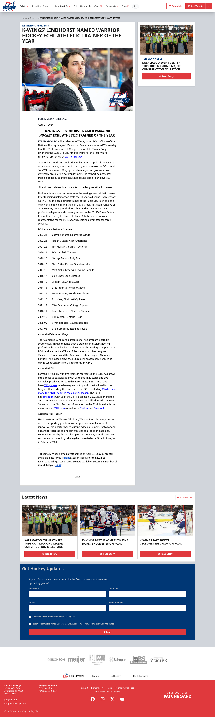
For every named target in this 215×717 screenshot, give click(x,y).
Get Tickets (195, 6)
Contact (84, 688)
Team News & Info (41, 6)
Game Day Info (62, 6)
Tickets (24, 6)
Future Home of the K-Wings (88, 6)
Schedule (175, 6)
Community (112, 6)
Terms (109, 688)
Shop (125, 6)
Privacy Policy (97, 688)
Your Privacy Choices (124, 688)
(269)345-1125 (10, 699)
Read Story (166, 76)
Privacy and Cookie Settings (107, 691)
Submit (107, 632)
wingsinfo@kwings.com (15, 703)
